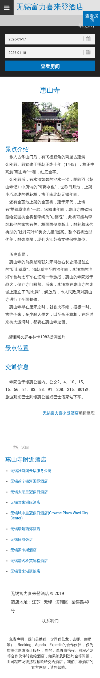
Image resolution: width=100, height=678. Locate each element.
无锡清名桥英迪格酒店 (29, 561)
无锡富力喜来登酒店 (49, 7)
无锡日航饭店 (21, 539)
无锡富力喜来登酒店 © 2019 (37, 593)
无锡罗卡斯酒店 (23, 550)
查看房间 (91, 18)
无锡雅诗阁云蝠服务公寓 (30, 471)
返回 (25, 447)
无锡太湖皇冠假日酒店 (29, 492)
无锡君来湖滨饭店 (25, 571)
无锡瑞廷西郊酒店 (25, 529)
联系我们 (50, 620)
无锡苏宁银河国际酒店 (29, 481)
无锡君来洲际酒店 (25, 502)
